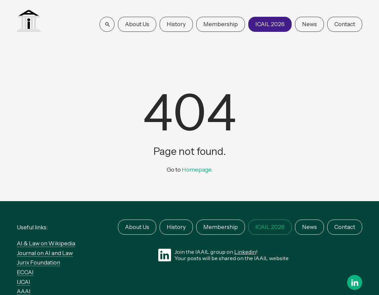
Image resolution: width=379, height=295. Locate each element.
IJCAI (23, 282)
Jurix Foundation (38, 262)
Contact (344, 24)
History (176, 24)
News (309, 24)
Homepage (196, 169)
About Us (137, 24)
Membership (220, 24)
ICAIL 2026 (270, 24)
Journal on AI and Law (45, 253)
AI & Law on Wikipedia (46, 243)
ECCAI (25, 272)
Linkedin (245, 251)
